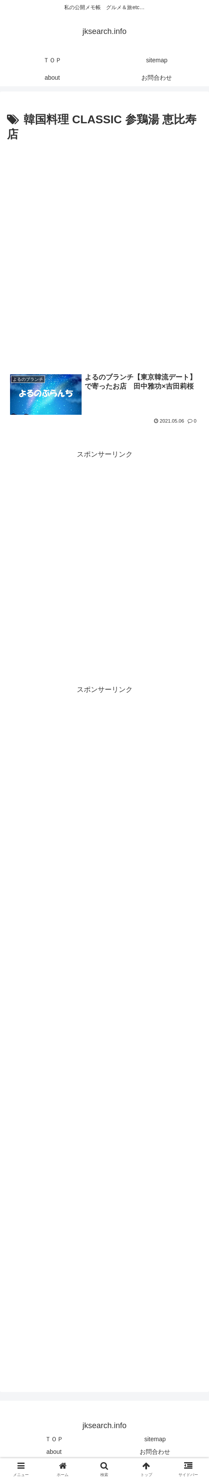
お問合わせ (155, 1451)
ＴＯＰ (54, 1439)
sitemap (155, 1439)
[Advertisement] (104, 253)
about (54, 1451)
